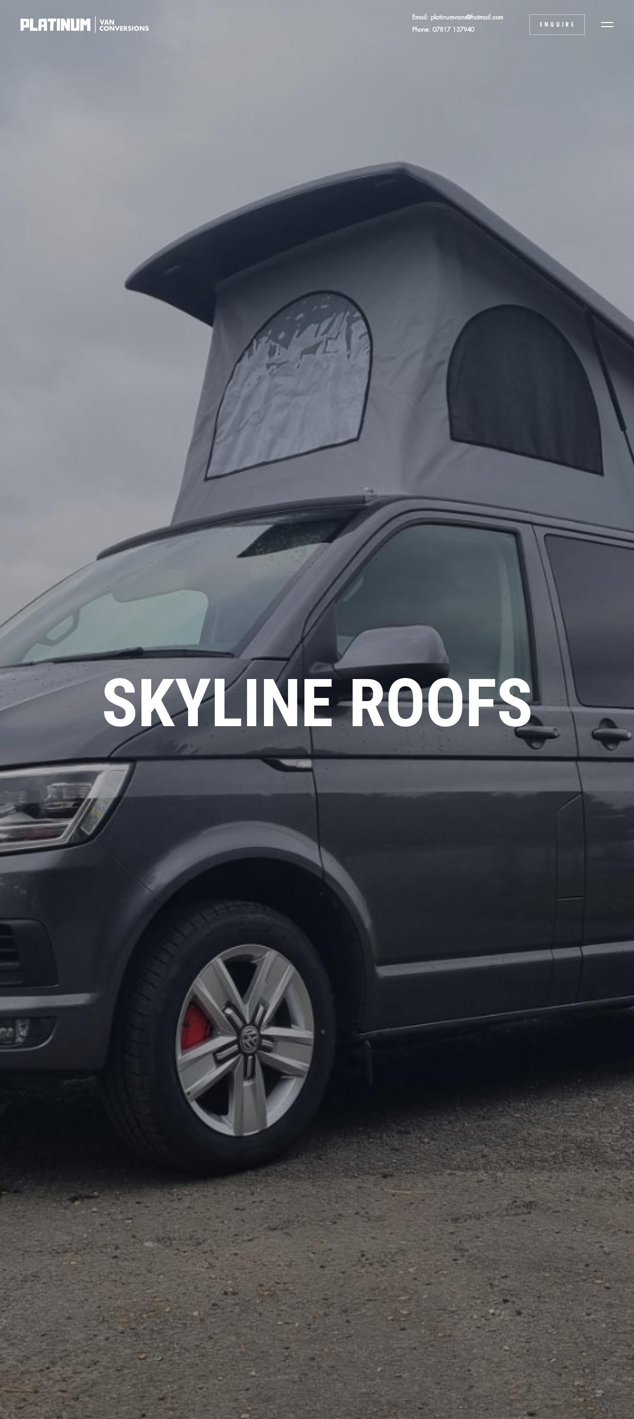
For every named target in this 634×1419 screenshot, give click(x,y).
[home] (79, 24)
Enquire (558, 24)
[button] (607, 24)
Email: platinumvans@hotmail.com (457, 17)
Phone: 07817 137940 (443, 30)
